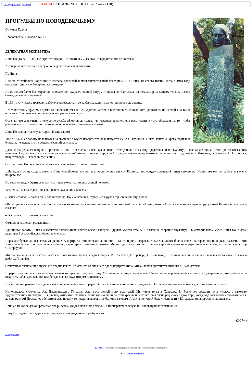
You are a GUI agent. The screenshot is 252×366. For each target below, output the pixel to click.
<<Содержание (12, 4)
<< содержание (12, 335)
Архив (26, 4)
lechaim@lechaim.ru (135, 354)
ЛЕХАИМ (99, 348)
